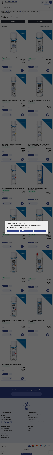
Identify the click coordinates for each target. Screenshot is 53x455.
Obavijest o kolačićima (12, 227)
